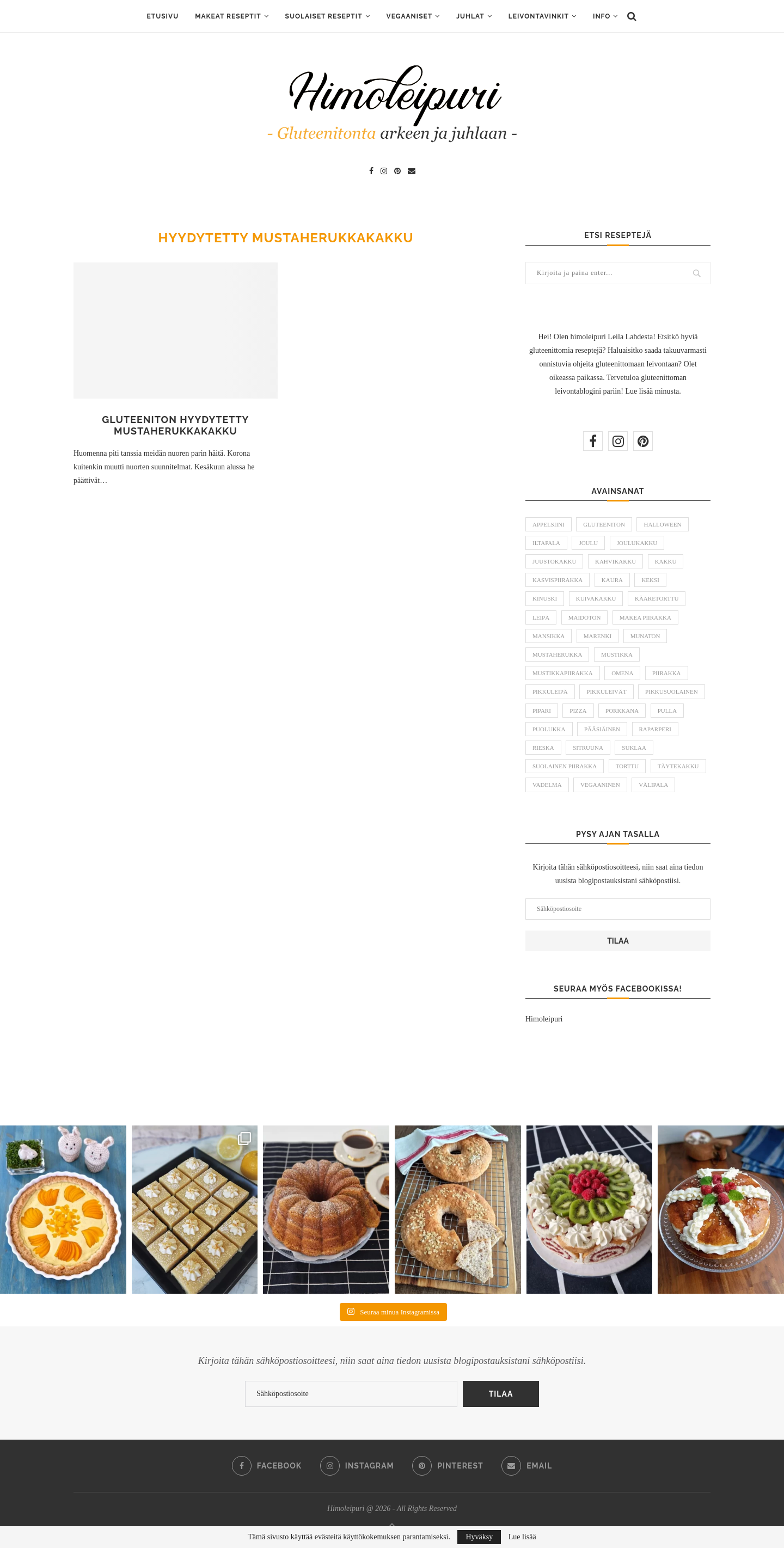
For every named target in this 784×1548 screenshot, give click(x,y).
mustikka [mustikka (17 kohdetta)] (617, 654)
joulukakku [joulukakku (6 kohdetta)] (637, 543)
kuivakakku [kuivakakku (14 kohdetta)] (596, 598)
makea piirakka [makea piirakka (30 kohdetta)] (645, 617)
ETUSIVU (163, 16)
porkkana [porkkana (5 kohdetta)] (622, 710)
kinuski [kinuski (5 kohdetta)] (544, 598)
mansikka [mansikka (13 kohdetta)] (548, 636)
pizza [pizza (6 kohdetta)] (577, 710)
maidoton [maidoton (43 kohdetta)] (584, 617)
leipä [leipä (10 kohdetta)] (540, 617)
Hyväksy (479, 1537)
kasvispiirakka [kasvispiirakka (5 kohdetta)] (557, 580)
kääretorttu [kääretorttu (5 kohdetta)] (656, 598)
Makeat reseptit (228, 16)
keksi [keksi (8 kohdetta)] (650, 580)
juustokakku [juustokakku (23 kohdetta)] (554, 561)
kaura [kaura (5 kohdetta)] (612, 580)
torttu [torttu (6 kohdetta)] (627, 766)
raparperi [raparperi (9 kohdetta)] (655, 729)
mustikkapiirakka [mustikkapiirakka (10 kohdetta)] (562, 673)
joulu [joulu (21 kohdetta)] (588, 543)
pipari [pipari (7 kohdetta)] (541, 710)
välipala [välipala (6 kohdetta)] (653, 784)
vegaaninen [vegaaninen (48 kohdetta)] (600, 784)
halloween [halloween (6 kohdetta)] (662, 524)
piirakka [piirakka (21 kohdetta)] (666, 673)
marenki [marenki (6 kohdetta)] (597, 636)
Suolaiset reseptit (324, 16)
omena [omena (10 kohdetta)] (622, 673)
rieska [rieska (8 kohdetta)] (543, 747)
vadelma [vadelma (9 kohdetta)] (547, 784)
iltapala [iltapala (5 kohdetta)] (546, 543)
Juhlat (470, 16)
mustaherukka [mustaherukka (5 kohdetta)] (557, 654)
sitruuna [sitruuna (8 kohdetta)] (588, 747)
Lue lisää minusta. (653, 391)
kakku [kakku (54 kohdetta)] (666, 561)
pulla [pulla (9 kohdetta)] (667, 710)
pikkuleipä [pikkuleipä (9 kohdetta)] (550, 691)
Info (601, 16)
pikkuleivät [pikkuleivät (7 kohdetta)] (606, 691)
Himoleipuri (543, 1019)
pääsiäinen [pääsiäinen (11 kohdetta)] (602, 729)
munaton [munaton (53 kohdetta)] (645, 636)
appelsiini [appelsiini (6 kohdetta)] (548, 524)
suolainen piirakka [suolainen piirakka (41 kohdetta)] (564, 766)
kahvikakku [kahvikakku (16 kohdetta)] (615, 561)
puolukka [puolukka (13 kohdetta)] (549, 729)
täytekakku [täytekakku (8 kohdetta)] (678, 766)
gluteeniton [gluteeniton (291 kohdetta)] (604, 524)
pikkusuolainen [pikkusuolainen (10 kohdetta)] (671, 691)
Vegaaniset (410, 16)
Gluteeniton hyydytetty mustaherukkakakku (175, 425)
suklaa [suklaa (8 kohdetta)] (634, 747)
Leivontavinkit (539, 16)
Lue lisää (522, 1537)
